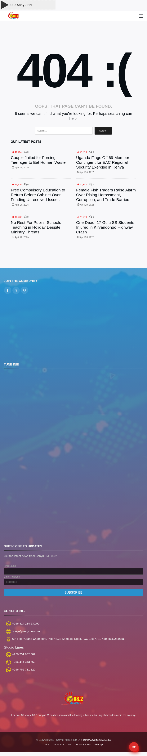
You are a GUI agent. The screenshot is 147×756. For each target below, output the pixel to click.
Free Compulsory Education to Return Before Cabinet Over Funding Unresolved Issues (38, 195)
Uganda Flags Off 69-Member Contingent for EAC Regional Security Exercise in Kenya (102, 162)
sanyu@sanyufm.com (26, 631)
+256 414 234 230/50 (25, 623)
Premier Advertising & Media (96, 740)
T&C (70, 744)
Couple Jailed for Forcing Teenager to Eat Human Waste (38, 160)
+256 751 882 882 (23, 654)
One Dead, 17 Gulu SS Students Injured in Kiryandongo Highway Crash (105, 227)
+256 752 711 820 (23, 669)
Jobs (46, 744)
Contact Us (58, 744)
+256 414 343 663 (23, 661)
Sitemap (98, 744)
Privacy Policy (83, 744)
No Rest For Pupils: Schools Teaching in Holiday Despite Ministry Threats (36, 227)
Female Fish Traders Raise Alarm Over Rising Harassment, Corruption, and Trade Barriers (106, 195)
